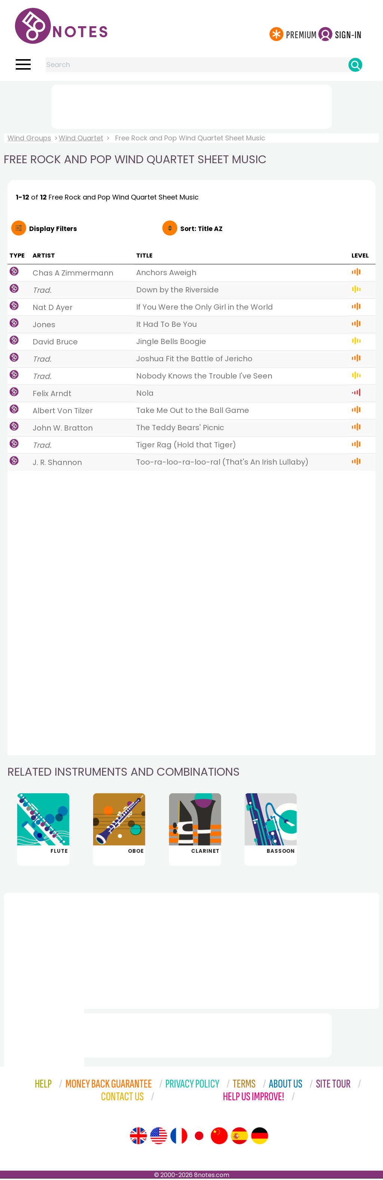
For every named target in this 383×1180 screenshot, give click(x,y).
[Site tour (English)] (138, 1137)
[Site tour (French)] (178, 1137)
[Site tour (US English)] (158, 1137)
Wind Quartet (81, 138)
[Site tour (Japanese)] (199, 1137)
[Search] (355, 65)
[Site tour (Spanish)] (239, 1137)
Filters (53, 228)
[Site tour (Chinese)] (219, 1137)
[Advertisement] (191, 105)
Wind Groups (29, 138)
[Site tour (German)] (259, 1137)
